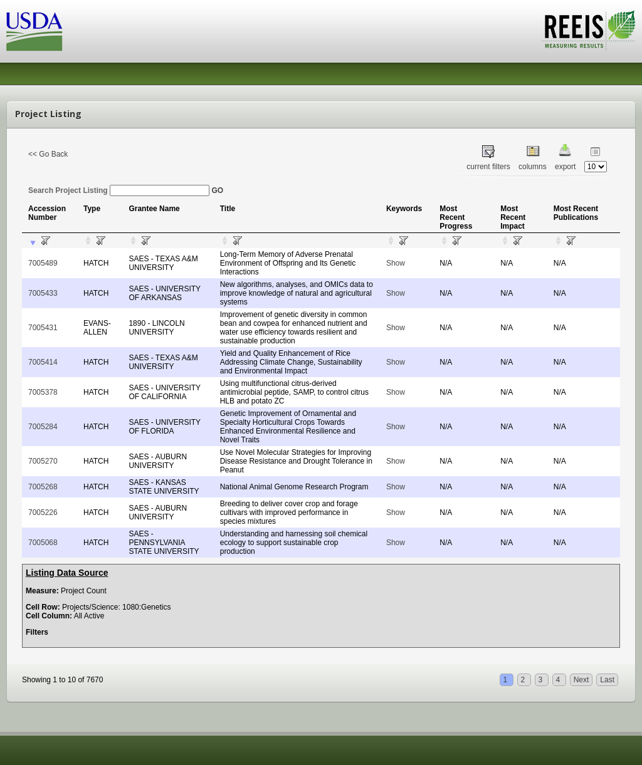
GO (217, 190)
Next (581, 679)
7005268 (43, 486)
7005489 (43, 263)
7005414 (43, 362)
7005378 (43, 392)
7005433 (43, 293)
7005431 (43, 327)
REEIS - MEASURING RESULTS (588, 31)
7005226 (43, 512)
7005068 (43, 542)
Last (607, 679)
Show (395, 263)
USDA (34, 31)
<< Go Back (48, 154)
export (565, 166)
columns (532, 166)
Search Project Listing (118, 190)
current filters (488, 166)
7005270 (43, 461)
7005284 (43, 426)
